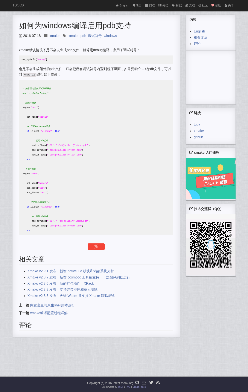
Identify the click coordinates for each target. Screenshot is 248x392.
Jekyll (120, 387)
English (122, 5)
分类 (163, 5)
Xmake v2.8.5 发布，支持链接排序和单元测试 (62, 304)
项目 (137, 5)
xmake (54, 36)
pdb (83, 36)
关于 (229, 5)
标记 (177, 5)
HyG (128, 387)
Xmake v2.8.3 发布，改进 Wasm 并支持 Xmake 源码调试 (71, 310)
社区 (203, 5)
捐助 (216, 5)
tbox (197, 124)
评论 (197, 44)
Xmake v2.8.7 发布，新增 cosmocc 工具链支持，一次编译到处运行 (78, 291)
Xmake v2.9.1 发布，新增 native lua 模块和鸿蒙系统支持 (70, 285)
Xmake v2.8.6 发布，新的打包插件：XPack (60, 298)
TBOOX (18, 5)
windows (110, 36)
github (198, 137)
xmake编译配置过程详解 (49, 327)
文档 (190, 5)
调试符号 (95, 36)
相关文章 (200, 37)
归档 (150, 5)
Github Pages (139, 387)
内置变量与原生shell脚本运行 (52, 319)
